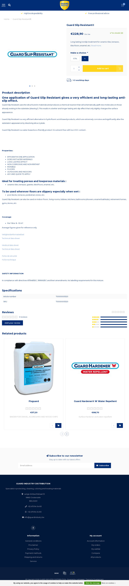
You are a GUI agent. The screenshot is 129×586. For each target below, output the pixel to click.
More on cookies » (109, 583)
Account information (96, 541)
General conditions (33, 541)
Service (33, 561)
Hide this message (93, 583)
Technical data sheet (11, 238)
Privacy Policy (33, 549)
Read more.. (96, 45)
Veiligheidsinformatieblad (13, 234)
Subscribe (102, 465)
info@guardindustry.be (34, 517)
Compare (96, 553)
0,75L (75, 58)
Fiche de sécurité (9, 256)
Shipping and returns (33, 557)
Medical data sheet (10, 245)
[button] (29, 86)
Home (6, 19)
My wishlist (95, 549)
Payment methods (33, 553)
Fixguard (34, 401)
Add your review (12, 323)
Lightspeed (80, 579)
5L (85, 58)
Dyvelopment (98, 579)
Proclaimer (33, 545)
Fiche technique (9, 260)
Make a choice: (79, 53)
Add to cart (110, 68)
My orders (95, 545)
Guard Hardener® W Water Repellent (95, 401)
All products (96, 557)
